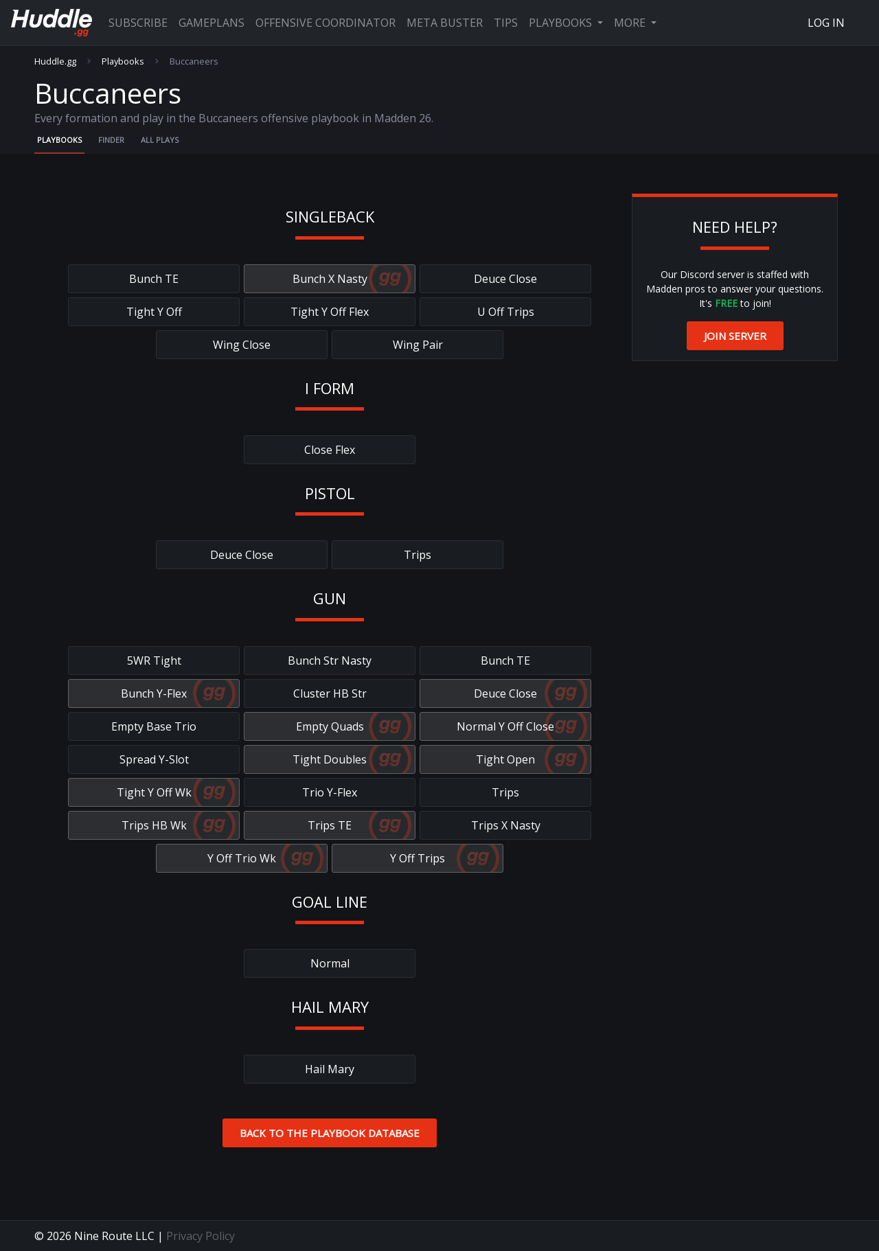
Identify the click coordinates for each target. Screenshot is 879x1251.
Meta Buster (445, 22)
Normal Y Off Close (505, 726)
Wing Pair (418, 344)
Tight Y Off (154, 311)
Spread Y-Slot (154, 759)
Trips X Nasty (505, 825)
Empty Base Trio (153, 726)
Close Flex (329, 449)
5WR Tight (154, 660)
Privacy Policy (200, 1235)
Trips (417, 554)
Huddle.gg (55, 61)
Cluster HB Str (330, 693)
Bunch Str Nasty (330, 660)
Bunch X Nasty (330, 278)
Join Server (735, 336)
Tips (506, 22)
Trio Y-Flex (329, 792)
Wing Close (242, 344)
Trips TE (330, 825)
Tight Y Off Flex (329, 311)
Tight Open (505, 759)
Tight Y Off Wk (154, 792)
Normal (330, 963)
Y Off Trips (417, 858)
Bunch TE (154, 278)
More (631, 22)
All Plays (160, 140)
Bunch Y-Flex (154, 693)
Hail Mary (329, 1069)
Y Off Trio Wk (241, 858)
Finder (111, 140)
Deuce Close (505, 278)
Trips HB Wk (154, 825)
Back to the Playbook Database (330, 1133)
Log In (826, 22)
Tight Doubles (330, 759)
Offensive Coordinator (325, 22)
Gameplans (211, 22)
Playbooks (562, 22)
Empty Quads (330, 726)
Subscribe (138, 22)
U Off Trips (505, 311)
